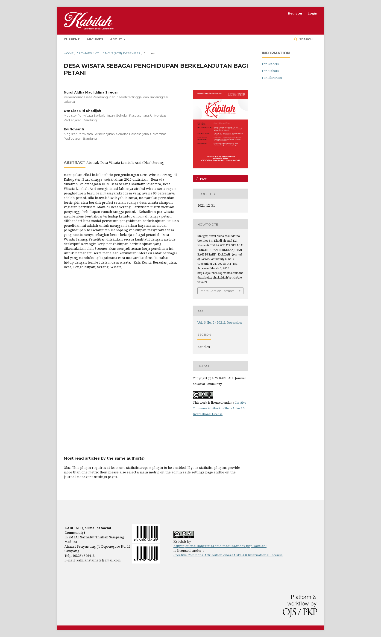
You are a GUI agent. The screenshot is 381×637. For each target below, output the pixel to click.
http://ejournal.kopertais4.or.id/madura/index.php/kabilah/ (220, 546)
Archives (95, 39)
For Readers (270, 64)
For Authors (270, 71)
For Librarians (272, 78)
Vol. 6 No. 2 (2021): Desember (118, 53)
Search (305, 39)
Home (68, 53)
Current (72, 39)
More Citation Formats (217, 291)
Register (295, 13)
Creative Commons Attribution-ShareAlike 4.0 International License (219, 408)
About (116, 39)
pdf (203, 178)
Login (312, 13)
